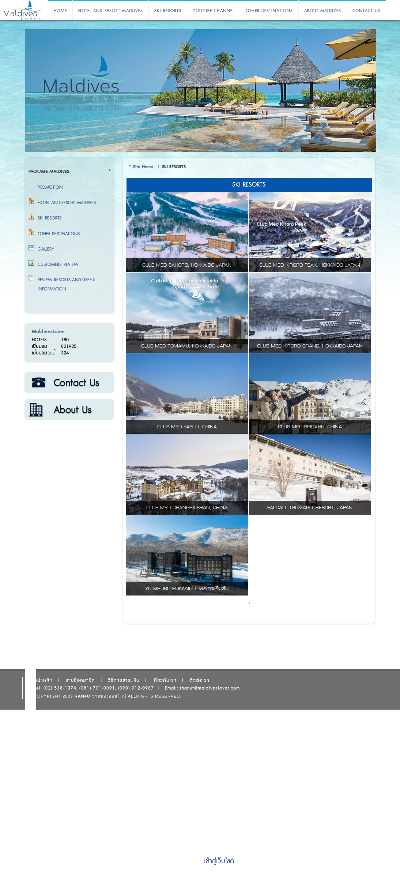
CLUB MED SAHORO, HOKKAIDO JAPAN (186, 265)
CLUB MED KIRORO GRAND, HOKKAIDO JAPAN (310, 346)
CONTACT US (366, 11)
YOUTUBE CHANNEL (213, 11)
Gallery (46, 249)
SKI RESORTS (167, 11)
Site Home (143, 167)
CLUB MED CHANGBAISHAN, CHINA (186, 507)
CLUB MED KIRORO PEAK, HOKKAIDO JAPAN (309, 265)
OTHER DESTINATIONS (269, 11)
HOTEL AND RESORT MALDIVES (110, 11)
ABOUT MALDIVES (322, 11)
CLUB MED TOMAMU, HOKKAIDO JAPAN (187, 346)
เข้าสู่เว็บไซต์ (219, 861)
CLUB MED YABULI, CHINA (187, 427)
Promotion (50, 187)
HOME (60, 11)
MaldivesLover (48, 331)
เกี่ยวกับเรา (69, 409)
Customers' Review (58, 264)
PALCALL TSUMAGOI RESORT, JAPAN (309, 507)
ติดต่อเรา (69, 382)
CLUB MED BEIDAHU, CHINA (310, 427)
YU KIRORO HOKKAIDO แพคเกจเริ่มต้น (187, 588)
